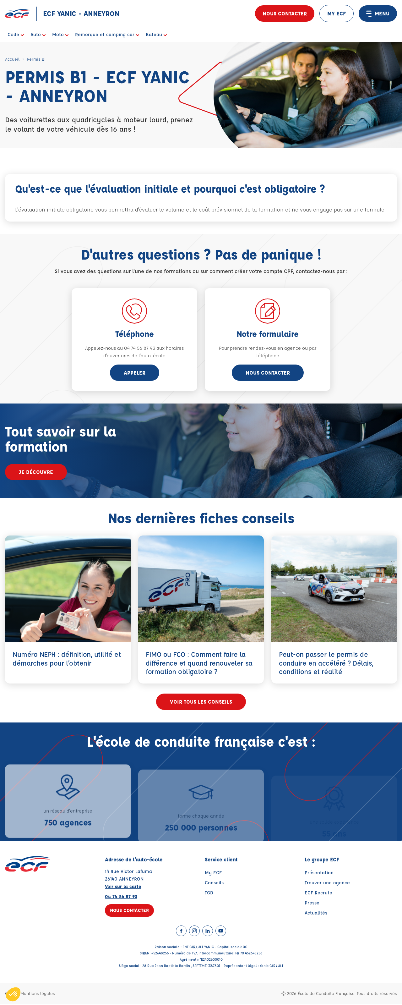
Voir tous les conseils (201, 702)
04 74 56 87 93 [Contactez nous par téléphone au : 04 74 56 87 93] (121, 897)
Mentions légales (37, 994)
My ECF (213, 873)
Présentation (319, 873)
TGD (209, 894)
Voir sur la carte (123, 887)
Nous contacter (285, 13)
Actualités (316, 914)
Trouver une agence (327, 884)
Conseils (214, 884)
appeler (134, 372)
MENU (377, 13)
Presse (312, 904)
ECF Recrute (318, 894)
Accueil (12, 59)
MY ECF (336, 13)
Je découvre (36, 472)
